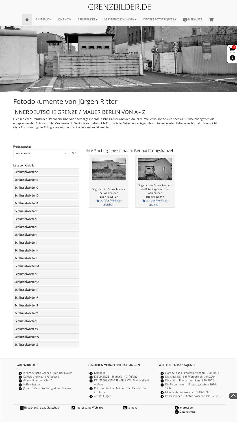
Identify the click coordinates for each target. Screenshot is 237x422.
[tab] (46, 172)
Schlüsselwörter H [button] (27, 227)
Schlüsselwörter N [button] (27, 274)
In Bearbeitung (32, 384)
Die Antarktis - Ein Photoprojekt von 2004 (190, 376)
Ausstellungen (102, 396)
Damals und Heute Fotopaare (41, 376)
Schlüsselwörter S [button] (26, 305)
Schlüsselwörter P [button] (26, 290)
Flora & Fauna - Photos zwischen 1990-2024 (192, 372)
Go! (74, 153)
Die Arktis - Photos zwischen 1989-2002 (189, 380)
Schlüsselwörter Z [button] (26, 345)
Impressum (184, 407)
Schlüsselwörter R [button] (26, 297)
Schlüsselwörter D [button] (26, 195)
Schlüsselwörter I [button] (26, 235)
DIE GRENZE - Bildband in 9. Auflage (115, 376)
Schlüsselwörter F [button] (26, 211)
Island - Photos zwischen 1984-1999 (187, 392)
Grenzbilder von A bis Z (37, 380)
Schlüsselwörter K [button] (26, 250)
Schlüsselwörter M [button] (27, 266)
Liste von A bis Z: (23, 165)
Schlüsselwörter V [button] (26, 329)
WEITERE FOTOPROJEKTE (159, 19)
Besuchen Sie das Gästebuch (40, 407)
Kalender (99, 372)
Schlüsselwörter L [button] (26, 258)
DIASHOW (64, 19)
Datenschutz (185, 411)
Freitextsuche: (22, 146)
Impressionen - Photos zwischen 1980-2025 (192, 396)
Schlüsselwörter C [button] (26, 188)
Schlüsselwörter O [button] (27, 282)
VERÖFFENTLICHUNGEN (120, 19)
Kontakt (130, 407)
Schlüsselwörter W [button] (27, 337)
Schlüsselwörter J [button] (26, 243)
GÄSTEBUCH (43, 19)
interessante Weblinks (87, 407)
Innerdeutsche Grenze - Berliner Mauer (47, 372)
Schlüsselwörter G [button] (26, 219)
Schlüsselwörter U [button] (26, 321)
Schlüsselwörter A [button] (26, 172)
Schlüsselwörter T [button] (26, 313)
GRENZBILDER (88, 19)
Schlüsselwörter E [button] (26, 203)
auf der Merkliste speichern (109, 202)
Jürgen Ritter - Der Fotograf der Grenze (47, 388)
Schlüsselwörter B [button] (26, 180)
